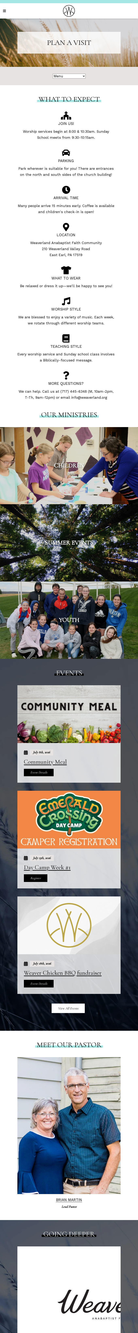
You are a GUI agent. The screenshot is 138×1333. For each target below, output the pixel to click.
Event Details (38, 772)
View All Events (68, 1008)
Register (35, 878)
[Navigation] (5, 11)
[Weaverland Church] (69, 11)
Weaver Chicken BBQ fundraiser (63, 973)
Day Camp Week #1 (47, 867)
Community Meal (45, 762)
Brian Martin (69, 1200)
